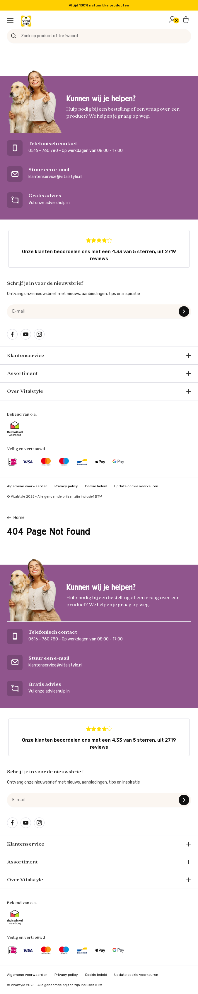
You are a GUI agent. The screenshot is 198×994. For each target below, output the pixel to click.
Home (19, 517)
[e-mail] (99, 311)
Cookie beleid (96, 486)
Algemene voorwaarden (27, 486)
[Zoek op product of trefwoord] (99, 36)
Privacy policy (66, 486)
